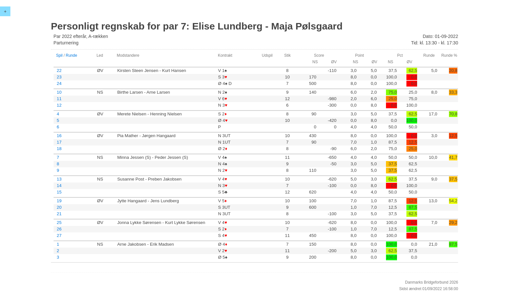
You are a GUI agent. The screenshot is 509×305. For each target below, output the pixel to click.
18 (59, 148)
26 (59, 229)
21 (59, 213)
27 (59, 235)
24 (59, 83)
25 (59, 222)
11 (59, 98)
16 (59, 135)
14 (59, 185)
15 (59, 192)
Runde (71, 55)
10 (59, 92)
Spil (59, 55)
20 (59, 207)
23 (59, 77)
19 (59, 200)
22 (59, 70)
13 (59, 179)
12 (59, 105)
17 (59, 142)
